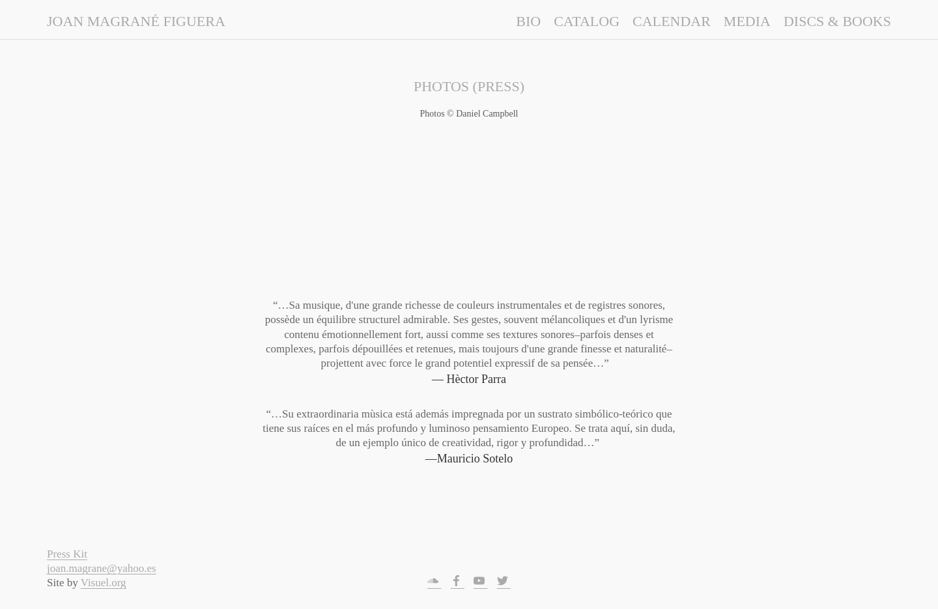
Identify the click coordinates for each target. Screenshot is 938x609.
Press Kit (67, 554)
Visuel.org (103, 582)
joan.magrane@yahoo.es (101, 568)
